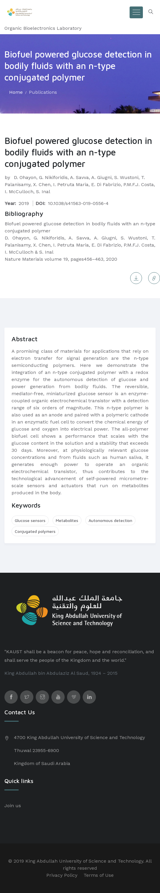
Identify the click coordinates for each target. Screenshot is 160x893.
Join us (12, 805)
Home (16, 92)
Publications (43, 92)
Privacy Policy (61, 875)
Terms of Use (99, 875)
